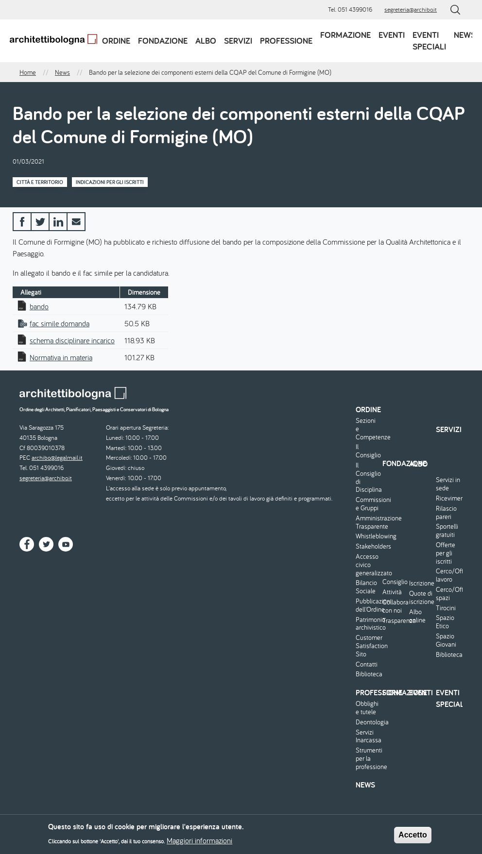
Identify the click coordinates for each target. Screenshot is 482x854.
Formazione (345, 34)
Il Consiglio (368, 451)
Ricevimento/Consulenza (448, 498)
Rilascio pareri (446, 512)
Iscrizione (421, 583)
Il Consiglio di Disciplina (368, 477)
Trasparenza (394, 621)
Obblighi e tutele (367, 708)
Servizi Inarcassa (368, 736)
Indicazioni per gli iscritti (110, 182)
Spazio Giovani (446, 640)
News (465, 34)
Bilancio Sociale (366, 587)
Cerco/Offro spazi (448, 594)
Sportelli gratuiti (447, 530)
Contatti (367, 664)
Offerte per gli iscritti (445, 553)
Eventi (392, 34)
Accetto (412, 837)
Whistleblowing (368, 536)
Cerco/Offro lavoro (448, 575)
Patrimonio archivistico (368, 624)
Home (27, 72)
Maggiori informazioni (199, 843)
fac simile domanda (59, 323)
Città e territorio (40, 182)
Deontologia (368, 722)
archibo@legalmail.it (57, 457)
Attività (392, 592)
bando (39, 306)
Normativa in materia (61, 357)
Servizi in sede (448, 484)
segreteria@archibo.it (410, 9)
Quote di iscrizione (421, 597)
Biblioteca (368, 674)
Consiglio (394, 582)
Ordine (116, 40)
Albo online (417, 616)
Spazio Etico (445, 622)
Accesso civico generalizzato (368, 565)
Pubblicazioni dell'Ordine (368, 605)
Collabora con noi (394, 606)
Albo (205, 40)
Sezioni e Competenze (368, 429)
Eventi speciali (429, 40)
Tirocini (446, 608)
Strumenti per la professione (368, 758)
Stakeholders (368, 546)
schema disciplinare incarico (72, 340)
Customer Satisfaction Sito (368, 646)
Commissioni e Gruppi (368, 504)
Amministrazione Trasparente (368, 522)
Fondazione (163, 40)
